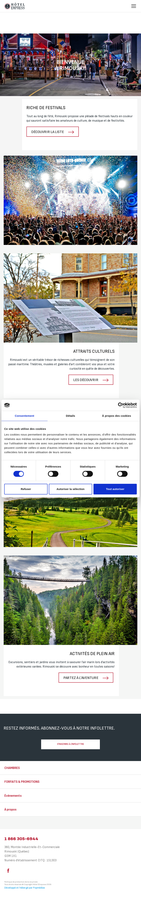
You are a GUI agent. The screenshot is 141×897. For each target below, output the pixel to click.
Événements (13, 796)
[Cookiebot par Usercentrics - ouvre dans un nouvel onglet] (121, 405)
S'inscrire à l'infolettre (70, 744)
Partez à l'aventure (81, 678)
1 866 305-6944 (21, 838)
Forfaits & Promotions (21, 782)
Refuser (26, 489)
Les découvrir (86, 380)
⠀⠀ (6, 823)
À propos (10, 809)
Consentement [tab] (24, 415)
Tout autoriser (115, 489)
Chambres (12, 768)
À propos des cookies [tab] (116, 415)
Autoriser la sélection (71, 489)
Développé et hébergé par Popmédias (24, 887)
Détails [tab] (70, 415)
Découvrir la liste (47, 132)
